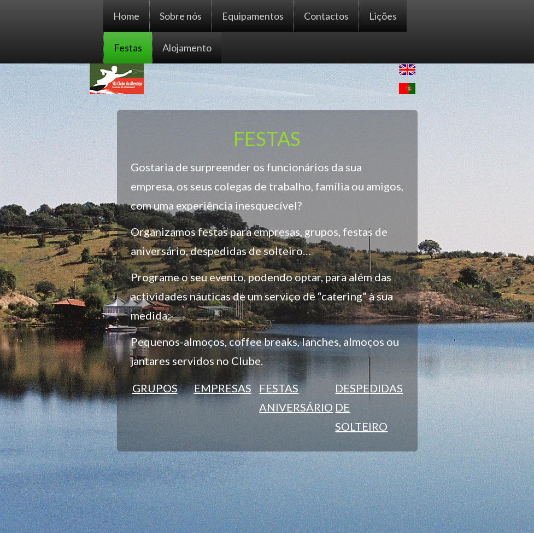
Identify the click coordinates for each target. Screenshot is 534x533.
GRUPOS (155, 388)
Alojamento (187, 48)
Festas (128, 48)
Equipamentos (253, 16)
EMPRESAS (222, 388)
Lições (383, 16)
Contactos (326, 16)
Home (126, 16)
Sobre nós (181, 16)
